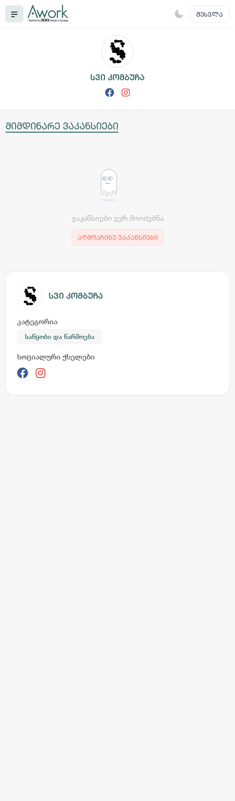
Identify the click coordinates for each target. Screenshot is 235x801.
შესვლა (209, 14)
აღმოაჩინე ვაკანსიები (118, 237)
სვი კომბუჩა (76, 296)
